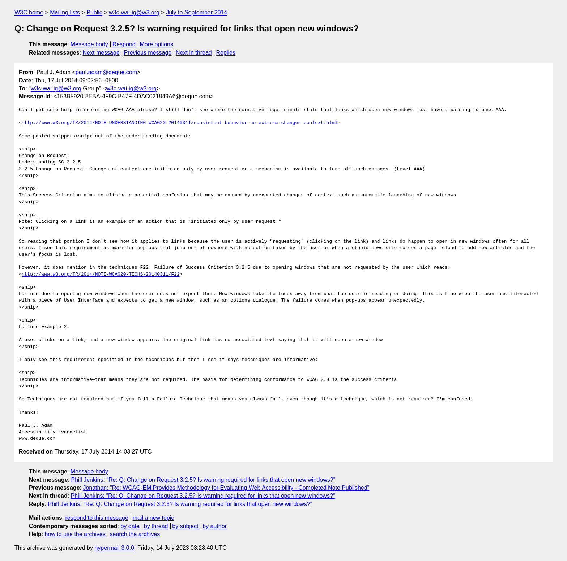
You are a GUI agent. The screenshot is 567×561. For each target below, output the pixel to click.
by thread (156, 526)
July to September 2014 (196, 12)
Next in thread (194, 53)
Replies (225, 53)
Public (94, 12)
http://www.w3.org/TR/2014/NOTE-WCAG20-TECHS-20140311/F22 (101, 274)
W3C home (28, 12)
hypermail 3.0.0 (114, 548)
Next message (101, 53)
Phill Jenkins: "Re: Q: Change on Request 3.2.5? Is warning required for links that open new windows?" (203, 480)
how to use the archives (75, 534)
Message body (89, 44)
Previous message (148, 53)
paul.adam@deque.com (106, 72)
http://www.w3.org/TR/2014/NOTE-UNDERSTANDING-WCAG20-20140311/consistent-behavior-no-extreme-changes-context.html (180, 123)
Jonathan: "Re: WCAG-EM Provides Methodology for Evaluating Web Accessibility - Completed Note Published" (226, 488)
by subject (185, 526)
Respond (124, 44)
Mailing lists (65, 12)
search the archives (135, 534)
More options (157, 44)
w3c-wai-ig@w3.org (134, 12)
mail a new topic (153, 518)
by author (214, 526)
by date (129, 526)
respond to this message (96, 518)
